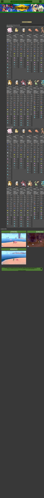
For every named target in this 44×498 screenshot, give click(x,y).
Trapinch (30, 34)
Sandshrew (17, 34)
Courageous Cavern (39, 232)
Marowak (16, 86)
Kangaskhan (30, 86)
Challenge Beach (13, 232)
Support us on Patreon (22, 270)
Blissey (10, 34)
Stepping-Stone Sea (13, 249)
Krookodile (23, 86)
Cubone (23, 34)
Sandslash (10, 86)
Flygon (37, 86)
